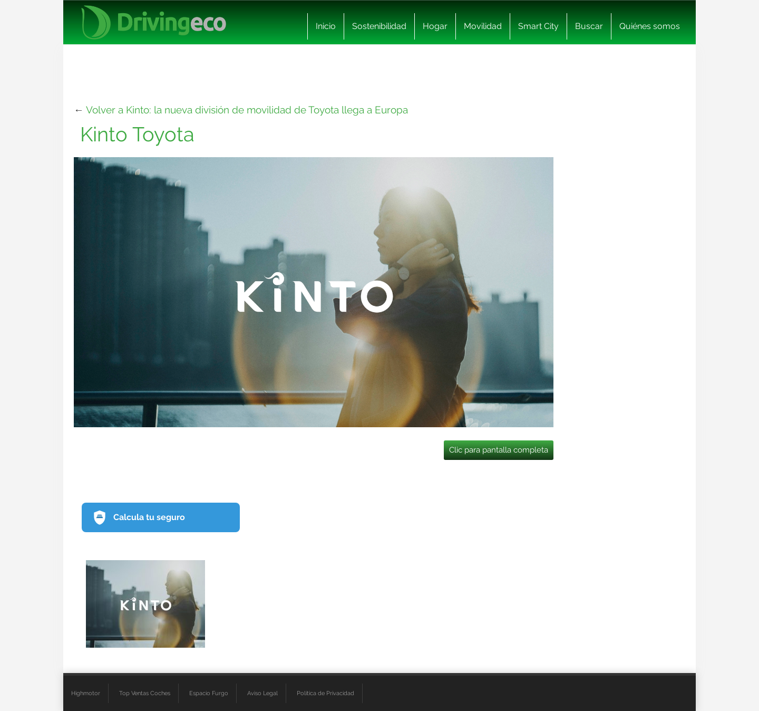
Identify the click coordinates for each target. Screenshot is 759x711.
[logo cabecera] (153, 22)
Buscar (589, 26)
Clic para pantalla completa (498, 450)
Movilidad (483, 26)
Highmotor (85, 693)
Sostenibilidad (379, 26)
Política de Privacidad (325, 693)
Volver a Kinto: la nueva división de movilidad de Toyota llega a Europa (247, 110)
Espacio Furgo (208, 693)
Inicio (326, 26)
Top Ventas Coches (144, 693)
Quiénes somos (649, 26)
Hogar (435, 26)
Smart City (538, 26)
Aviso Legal (262, 693)
